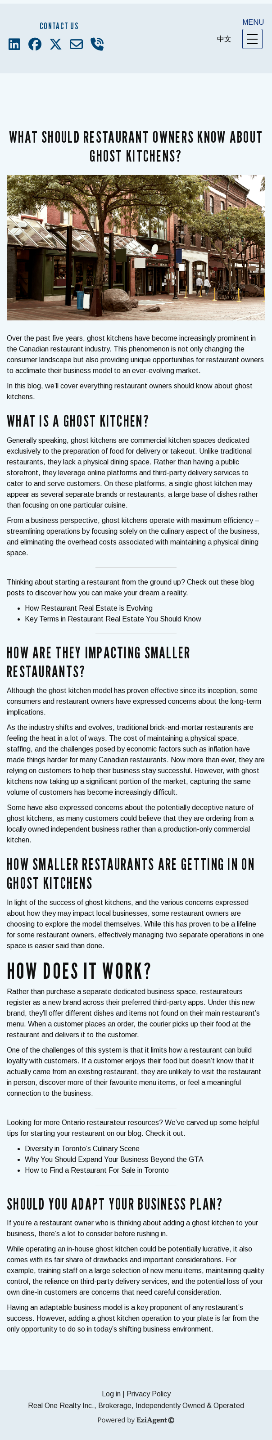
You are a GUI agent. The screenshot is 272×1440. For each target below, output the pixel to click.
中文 (224, 39)
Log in (111, 1394)
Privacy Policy (149, 1394)
